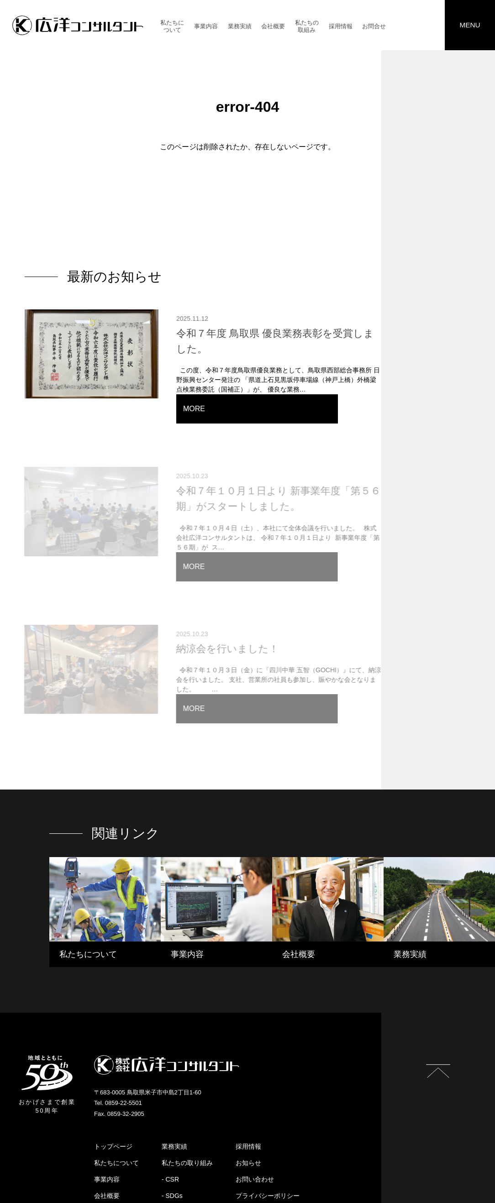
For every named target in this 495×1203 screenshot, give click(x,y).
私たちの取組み (307, 27)
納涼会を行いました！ (217, 598)
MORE (417, 383)
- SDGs (172, 1136)
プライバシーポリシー (268, 1136)
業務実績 (240, 27)
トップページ (113, 1086)
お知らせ (248, 1103)
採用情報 (341, 27)
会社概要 (273, 27)
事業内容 (206, 27)
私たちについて (172, 27)
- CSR (170, 1119)
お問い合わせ (255, 1119)
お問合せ (374, 27)
